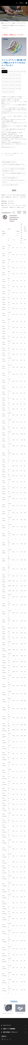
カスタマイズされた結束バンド (9, 177)
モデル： (3, 154)
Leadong (20, 1042)
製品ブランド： (17, 153)
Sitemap (25, 1042)
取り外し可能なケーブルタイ (9, 162)
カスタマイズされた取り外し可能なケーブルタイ (13, 165)
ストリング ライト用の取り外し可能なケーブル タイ (13, 174)
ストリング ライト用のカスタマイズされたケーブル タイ (13, 181)
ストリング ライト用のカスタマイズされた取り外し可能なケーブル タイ (13, 169)
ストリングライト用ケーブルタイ (10, 185)
